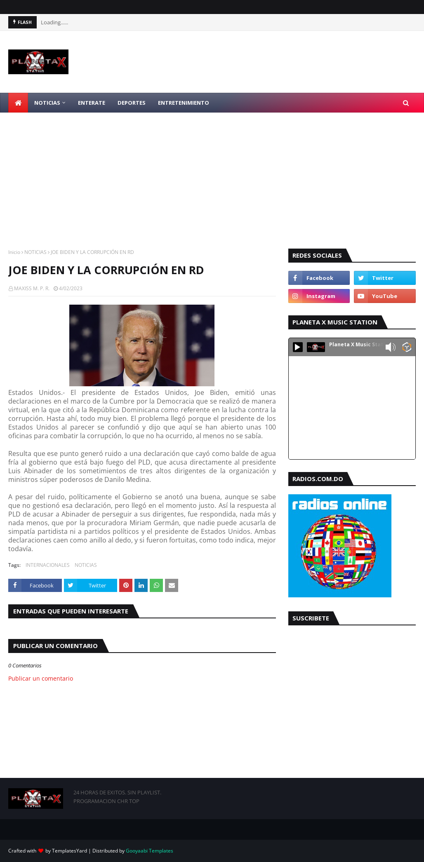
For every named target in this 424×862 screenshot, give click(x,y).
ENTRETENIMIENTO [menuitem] (183, 102)
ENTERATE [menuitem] (91, 102)
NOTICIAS (35, 252)
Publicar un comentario (40, 678)
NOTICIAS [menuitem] (47, 102)
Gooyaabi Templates (149, 850)
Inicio (14, 252)
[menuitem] (18, 103)
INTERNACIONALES (48, 564)
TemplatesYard (69, 850)
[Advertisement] (212, 174)
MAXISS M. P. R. (31, 288)
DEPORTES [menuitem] (132, 102)
